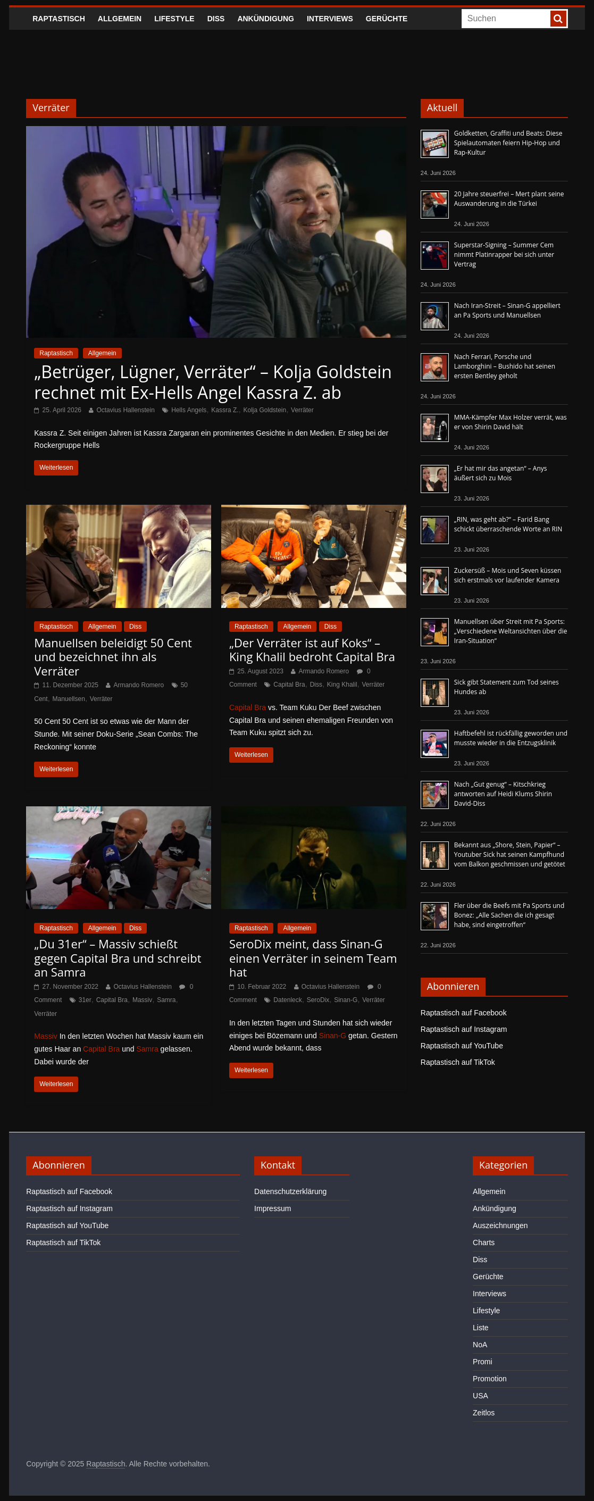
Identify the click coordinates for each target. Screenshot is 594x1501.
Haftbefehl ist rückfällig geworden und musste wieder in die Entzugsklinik (510, 738)
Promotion (490, 1378)
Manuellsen (69, 699)
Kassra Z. (224, 410)
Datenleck (287, 1000)
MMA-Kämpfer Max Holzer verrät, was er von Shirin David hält (510, 422)
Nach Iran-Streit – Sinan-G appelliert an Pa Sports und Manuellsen (507, 310)
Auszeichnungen (500, 1225)
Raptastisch (58, 18)
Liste (481, 1327)
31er (85, 1000)
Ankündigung (265, 18)
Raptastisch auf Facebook (464, 1012)
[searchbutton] (558, 19)
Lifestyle (174, 18)
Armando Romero (138, 685)
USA (480, 1395)
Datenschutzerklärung (290, 1191)
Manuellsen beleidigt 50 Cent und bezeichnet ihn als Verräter (113, 657)
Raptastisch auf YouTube (462, 1045)
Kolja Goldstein (264, 410)
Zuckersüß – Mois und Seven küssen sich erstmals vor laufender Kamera (508, 575)
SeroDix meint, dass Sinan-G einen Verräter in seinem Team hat (313, 958)
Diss (216, 18)
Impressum (272, 1208)
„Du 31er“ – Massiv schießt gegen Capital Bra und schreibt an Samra (117, 958)
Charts (484, 1242)
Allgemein (119, 18)
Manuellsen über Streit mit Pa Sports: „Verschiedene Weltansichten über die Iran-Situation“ (510, 631)
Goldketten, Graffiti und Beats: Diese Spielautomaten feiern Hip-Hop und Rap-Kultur (508, 143)
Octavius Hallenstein (125, 410)
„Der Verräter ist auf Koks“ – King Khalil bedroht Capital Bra (312, 649)
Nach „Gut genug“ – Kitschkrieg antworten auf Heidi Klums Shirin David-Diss (503, 794)
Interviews (330, 18)
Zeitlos (484, 1412)
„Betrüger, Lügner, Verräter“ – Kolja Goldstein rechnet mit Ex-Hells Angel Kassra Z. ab (213, 381)
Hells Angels (188, 410)
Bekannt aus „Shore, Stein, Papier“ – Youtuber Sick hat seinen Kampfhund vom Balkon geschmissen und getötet (509, 854)
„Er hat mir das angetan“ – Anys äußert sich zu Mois (500, 473)
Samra (166, 1000)
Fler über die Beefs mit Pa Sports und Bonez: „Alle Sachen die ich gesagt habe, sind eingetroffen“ (509, 915)
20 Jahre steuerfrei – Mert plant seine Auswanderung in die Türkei (509, 198)
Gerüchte (387, 18)
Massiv (142, 1000)
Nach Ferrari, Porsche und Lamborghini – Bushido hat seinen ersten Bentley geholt (504, 366)
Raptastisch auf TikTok (458, 1062)
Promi (482, 1361)
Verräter (302, 410)
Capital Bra (289, 684)
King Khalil (342, 684)
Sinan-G (345, 1000)
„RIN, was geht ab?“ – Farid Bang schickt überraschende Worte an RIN (508, 524)
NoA (480, 1344)
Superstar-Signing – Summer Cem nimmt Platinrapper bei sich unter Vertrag (504, 254)
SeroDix (318, 1000)
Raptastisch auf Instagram (464, 1029)
